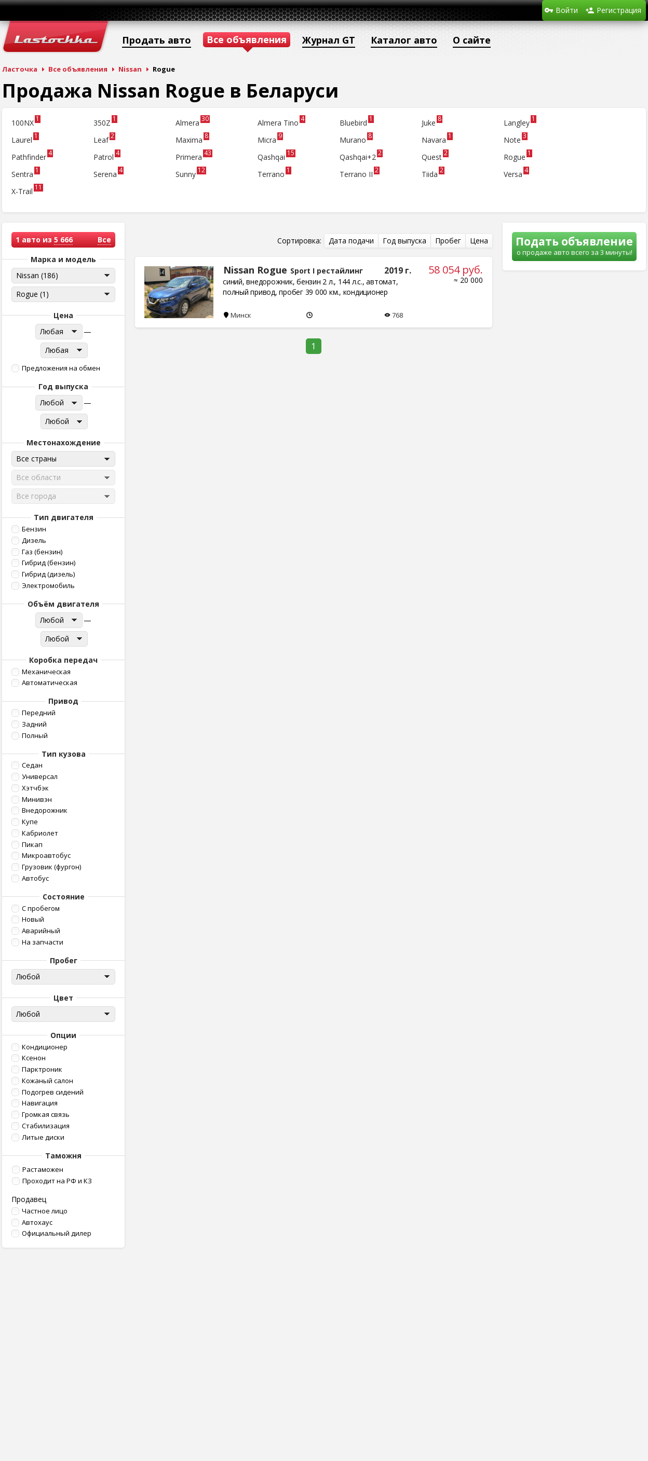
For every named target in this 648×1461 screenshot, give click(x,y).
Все (104, 239)
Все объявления (77, 69)
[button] (62, 368)
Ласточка (19, 69)
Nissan (130, 69)
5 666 (63, 239)
